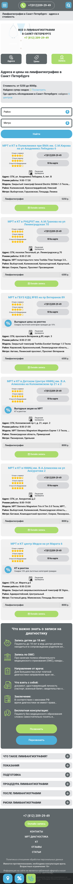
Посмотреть (39, 89)
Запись (61, 61)
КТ (36, 841)
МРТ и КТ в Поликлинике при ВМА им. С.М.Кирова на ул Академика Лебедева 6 (36, 147)
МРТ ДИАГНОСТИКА (36, 836)
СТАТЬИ (36, 852)
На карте (53, 163)
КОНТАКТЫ (36, 831)
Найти (36, 133)
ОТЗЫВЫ (36, 847)
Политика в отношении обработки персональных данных (34, 859)
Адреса (11, 61)
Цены (36, 61)
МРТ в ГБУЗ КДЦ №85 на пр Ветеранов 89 (36, 297)
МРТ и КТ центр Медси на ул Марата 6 (36, 543)
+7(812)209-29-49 (35, 5)
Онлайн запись (36, 208)
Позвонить (36, 729)
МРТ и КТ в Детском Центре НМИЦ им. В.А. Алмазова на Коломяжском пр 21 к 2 (36, 382)
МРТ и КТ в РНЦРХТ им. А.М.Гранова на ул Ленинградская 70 (36, 223)
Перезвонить (36, 739)
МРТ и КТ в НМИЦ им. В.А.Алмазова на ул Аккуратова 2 (36, 469)
